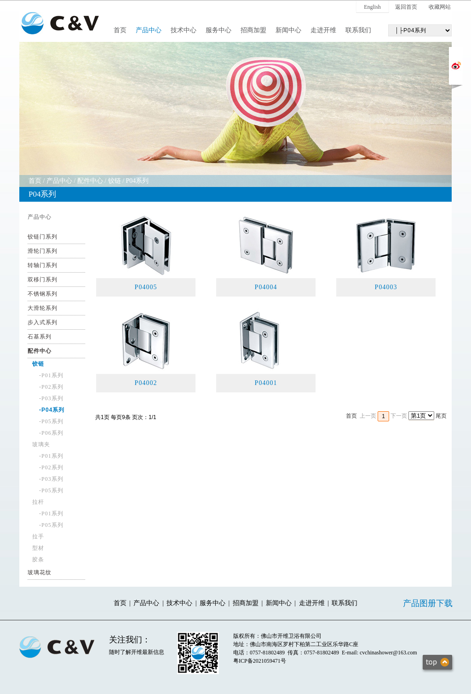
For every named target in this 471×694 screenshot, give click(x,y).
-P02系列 (51, 387)
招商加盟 (253, 30)
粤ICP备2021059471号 (259, 661)
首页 (120, 30)
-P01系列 (51, 375)
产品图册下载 (428, 603)
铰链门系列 (42, 236)
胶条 (38, 559)
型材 (38, 548)
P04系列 (137, 180)
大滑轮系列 (42, 308)
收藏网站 (440, 7)
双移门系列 (42, 279)
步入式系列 (42, 322)
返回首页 (406, 7)
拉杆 (38, 502)
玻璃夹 (41, 444)
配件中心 (90, 180)
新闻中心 (288, 30)
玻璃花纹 (40, 572)
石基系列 (40, 336)
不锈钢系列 (42, 294)
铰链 (114, 180)
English (372, 7)
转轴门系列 (42, 265)
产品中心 (148, 30)
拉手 (38, 536)
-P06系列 (51, 433)
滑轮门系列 (42, 251)
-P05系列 (51, 421)
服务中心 (218, 30)
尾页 (441, 416)
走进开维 (323, 30)
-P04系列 (51, 410)
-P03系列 (51, 398)
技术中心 (183, 30)
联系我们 (358, 30)
